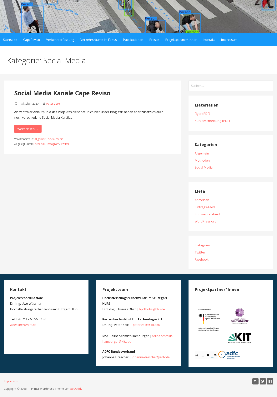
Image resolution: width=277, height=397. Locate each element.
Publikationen (133, 40)
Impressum (229, 40)
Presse (154, 40)
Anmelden (202, 200)
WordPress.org (205, 221)
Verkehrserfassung (60, 40)
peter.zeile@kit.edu (146, 325)
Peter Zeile (53, 103)
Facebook (39, 144)
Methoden (202, 160)
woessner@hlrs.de (23, 325)
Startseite (10, 40)
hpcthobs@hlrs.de (152, 309)
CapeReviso (31, 40)
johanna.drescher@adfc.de (151, 357)
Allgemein (40, 139)
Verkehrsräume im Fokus (98, 40)
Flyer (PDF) (202, 114)
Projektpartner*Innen (181, 40)
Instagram (53, 144)
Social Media (55, 139)
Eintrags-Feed (205, 207)
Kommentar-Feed (207, 214)
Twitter (65, 144)
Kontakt (209, 40)
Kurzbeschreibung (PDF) (212, 121)
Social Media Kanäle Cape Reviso (62, 93)
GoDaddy (76, 388)
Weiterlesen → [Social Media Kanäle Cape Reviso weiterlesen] (27, 129)
